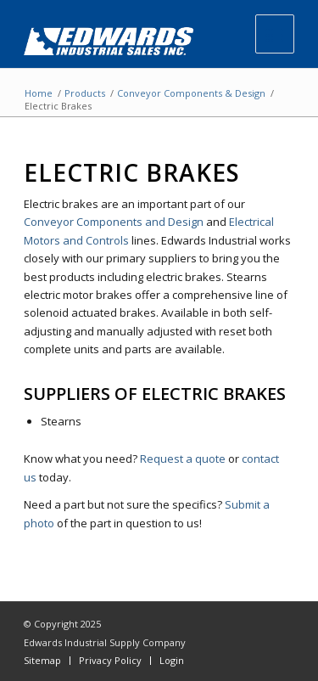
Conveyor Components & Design (191, 93)
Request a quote (183, 458)
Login (171, 660)
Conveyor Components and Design (114, 221)
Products (84, 93)
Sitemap (42, 660)
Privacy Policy (110, 660)
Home (39, 93)
